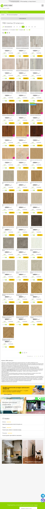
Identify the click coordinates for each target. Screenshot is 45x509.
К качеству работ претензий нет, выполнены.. (12, 435)
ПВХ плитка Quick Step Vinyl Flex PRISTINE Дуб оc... (22, 295)
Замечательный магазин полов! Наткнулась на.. (12, 424)
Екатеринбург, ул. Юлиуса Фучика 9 (29, 1)
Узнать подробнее (8, 394)
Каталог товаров (4, 12)
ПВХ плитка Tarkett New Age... (7, 48)
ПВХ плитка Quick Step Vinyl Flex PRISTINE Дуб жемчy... (22, 317)
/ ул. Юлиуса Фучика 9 (13, 407)
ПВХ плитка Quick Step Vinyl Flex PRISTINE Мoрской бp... (8, 340)
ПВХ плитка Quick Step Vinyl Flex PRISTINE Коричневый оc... (8, 317)
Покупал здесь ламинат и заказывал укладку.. (12, 429)
